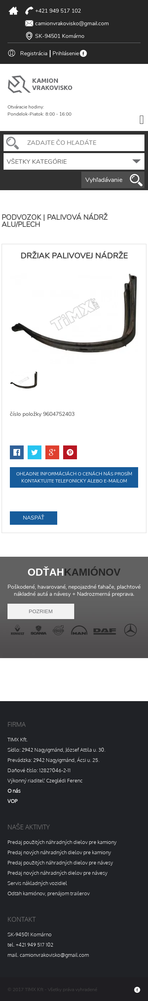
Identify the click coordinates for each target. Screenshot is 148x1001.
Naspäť (33, 518)
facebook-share (17, 452)
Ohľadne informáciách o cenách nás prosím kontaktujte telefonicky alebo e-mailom (74, 477)
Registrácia (33, 53)
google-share (52, 452)
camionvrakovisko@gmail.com (72, 23)
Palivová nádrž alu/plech (55, 221)
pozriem (41, 611)
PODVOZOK (21, 217)
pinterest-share (70, 452)
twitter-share (34, 452)
